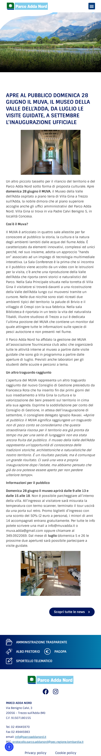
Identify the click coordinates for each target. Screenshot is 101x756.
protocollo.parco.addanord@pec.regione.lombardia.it (47, 742)
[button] (91, 6)
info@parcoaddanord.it (30, 737)
